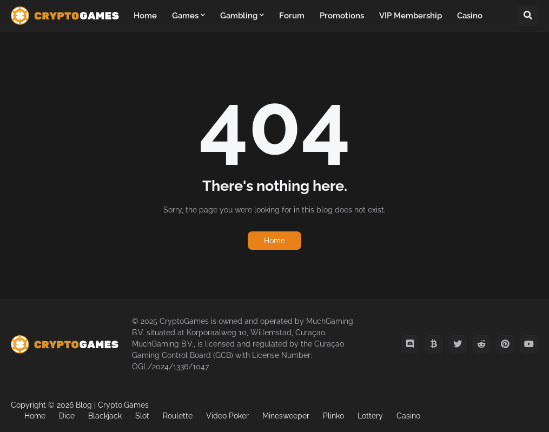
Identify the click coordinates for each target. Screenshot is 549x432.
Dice (67, 415)
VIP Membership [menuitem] (410, 16)
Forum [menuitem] (292, 16)
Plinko (333, 415)
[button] (528, 15)
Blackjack (105, 415)
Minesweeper (285, 415)
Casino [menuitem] (469, 16)
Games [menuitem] (185, 16)
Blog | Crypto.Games (112, 405)
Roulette (178, 415)
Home (274, 240)
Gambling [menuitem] (238, 16)
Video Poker (227, 415)
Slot (142, 415)
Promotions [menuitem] (342, 16)
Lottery (370, 415)
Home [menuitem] (145, 16)
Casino (408, 415)
